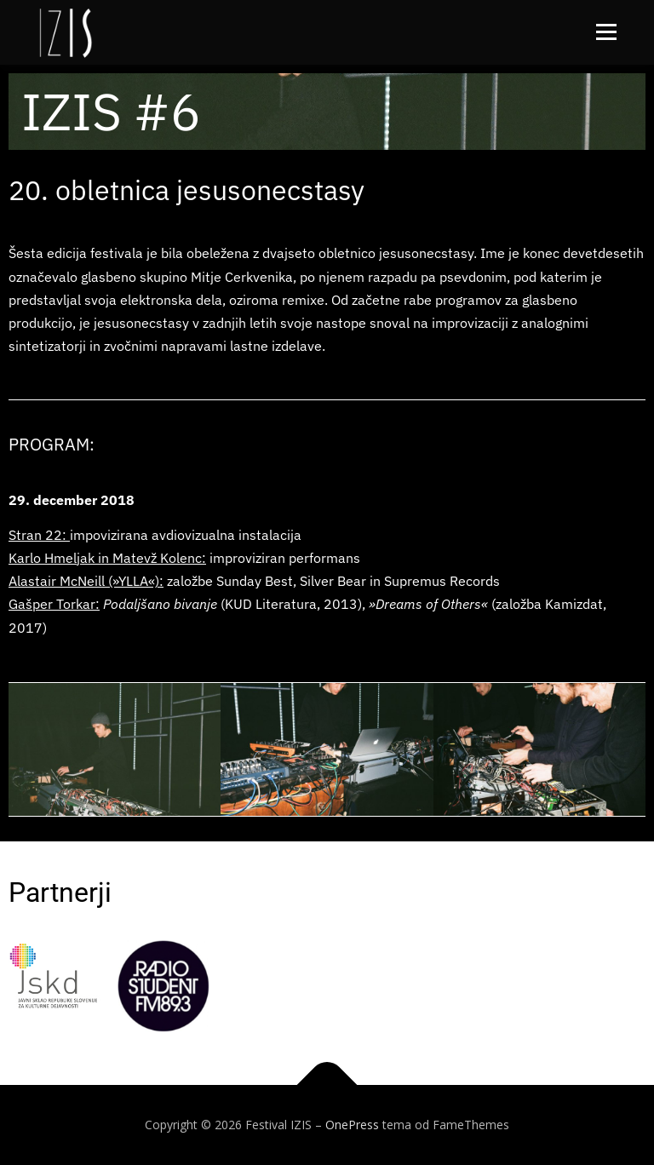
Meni (604, 31)
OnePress (352, 1124)
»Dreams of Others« (426, 603)
